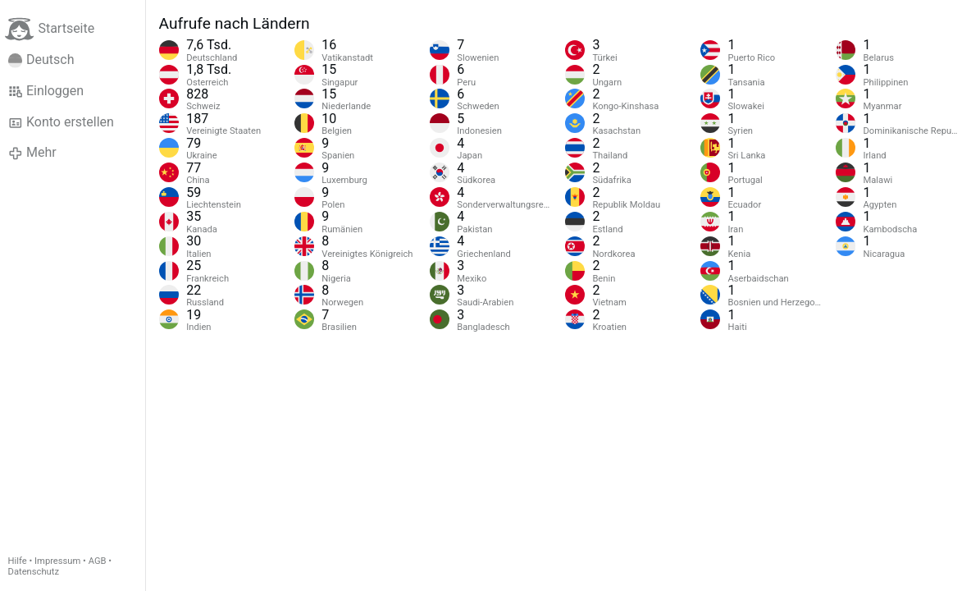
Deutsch (41, 60)
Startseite (49, 29)
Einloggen (46, 91)
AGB (98, 561)
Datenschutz (33, 571)
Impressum (57, 561)
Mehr (32, 152)
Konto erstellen (61, 122)
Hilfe (17, 561)
